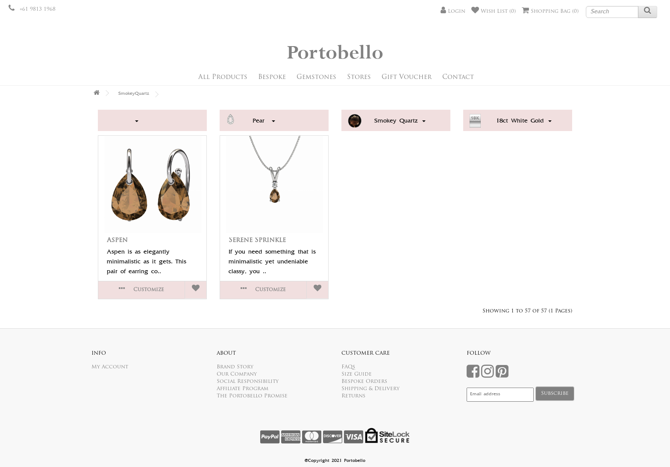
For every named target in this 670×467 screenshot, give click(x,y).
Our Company (237, 374)
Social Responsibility (248, 381)
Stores (359, 77)
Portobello (335, 53)
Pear (264, 121)
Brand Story (235, 367)
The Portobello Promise (252, 396)
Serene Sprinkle (257, 240)
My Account (109, 367)
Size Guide (356, 374)
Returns (353, 396)
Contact (458, 77)
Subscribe (555, 393)
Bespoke (272, 77)
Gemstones (316, 77)
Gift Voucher (407, 77)
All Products (222, 77)
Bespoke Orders (364, 381)
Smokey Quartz (400, 121)
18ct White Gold (524, 121)
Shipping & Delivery (370, 388)
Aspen (117, 240)
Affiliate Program (242, 388)
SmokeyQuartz (133, 94)
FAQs (348, 367)
